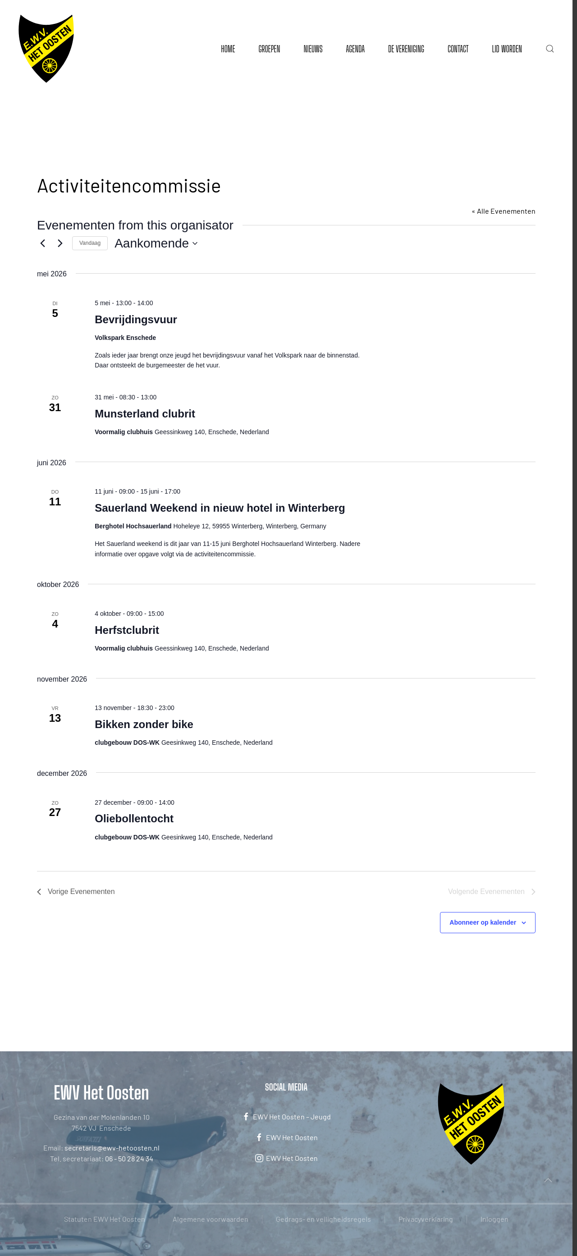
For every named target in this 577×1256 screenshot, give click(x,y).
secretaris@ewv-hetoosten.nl (112, 1147)
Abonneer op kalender (482, 922)
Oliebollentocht (134, 818)
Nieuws (312, 48)
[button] (549, 48)
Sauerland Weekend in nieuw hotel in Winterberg (220, 508)
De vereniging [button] (406, 48)
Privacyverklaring (425, 1219)
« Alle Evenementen (504, 210)
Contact (458, 48)
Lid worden (507, 48)
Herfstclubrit (127, 630)
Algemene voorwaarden (210, 1219)
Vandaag (90, 243)
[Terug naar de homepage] (46, 48)
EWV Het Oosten (286, 1137)
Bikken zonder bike (144, 724)
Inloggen (494, 1219)
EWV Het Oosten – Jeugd (286, 1116)
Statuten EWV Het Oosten (104, 1219)
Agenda (355, 48)
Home (228, 48)
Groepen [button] (269, 48)
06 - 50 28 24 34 (129, 1158)
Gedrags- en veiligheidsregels (323, 1219)
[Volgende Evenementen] (60, 243)
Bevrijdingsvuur (136, 319)
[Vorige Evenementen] (42, 243)
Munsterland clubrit (145, 414)
